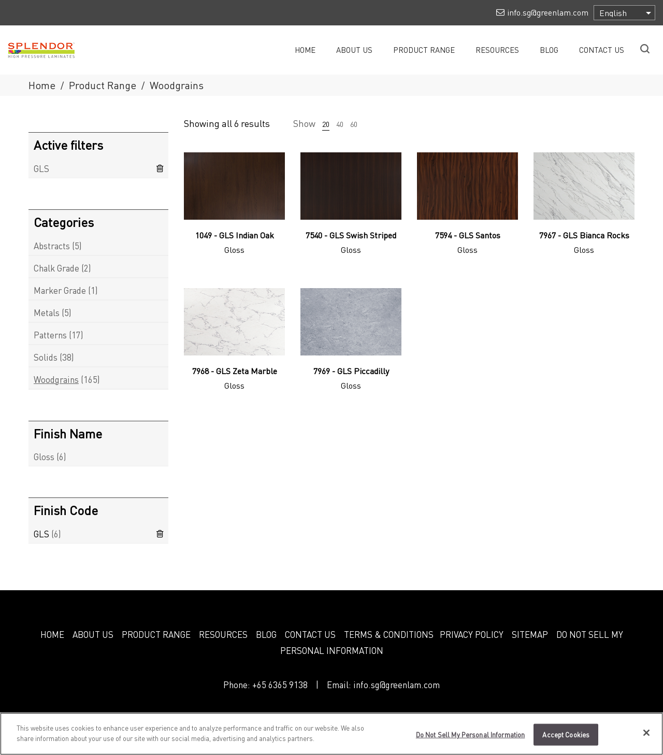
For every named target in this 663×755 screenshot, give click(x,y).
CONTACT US (310, 634)
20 (325, 124)
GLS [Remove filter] (41, 168)
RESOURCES (223, 634)
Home (41, 85)
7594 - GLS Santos (467, 235)
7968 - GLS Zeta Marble (234, 370)
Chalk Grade (56, 268)
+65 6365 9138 (280, 684)
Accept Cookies (565, 739)
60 (353, 124)
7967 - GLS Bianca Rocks (584, 235)
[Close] (646, 737)
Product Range (102, 85)
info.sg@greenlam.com (396, 684)
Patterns (50, 334)
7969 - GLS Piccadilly (351, 370)
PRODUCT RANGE (156, 634)
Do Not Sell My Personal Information (470, 739)
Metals (47, 312)
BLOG (266, 634)
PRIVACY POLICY (471, 634)
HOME (52, 634)
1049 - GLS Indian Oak (234, 235)
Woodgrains (56, 379)
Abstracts (52, 245)
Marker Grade (60, 290)
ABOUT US (93, 634)
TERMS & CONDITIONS (389, 634)
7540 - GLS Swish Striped (351, 235)
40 (339, 124)
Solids (45, 357)
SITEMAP (530, 634)
